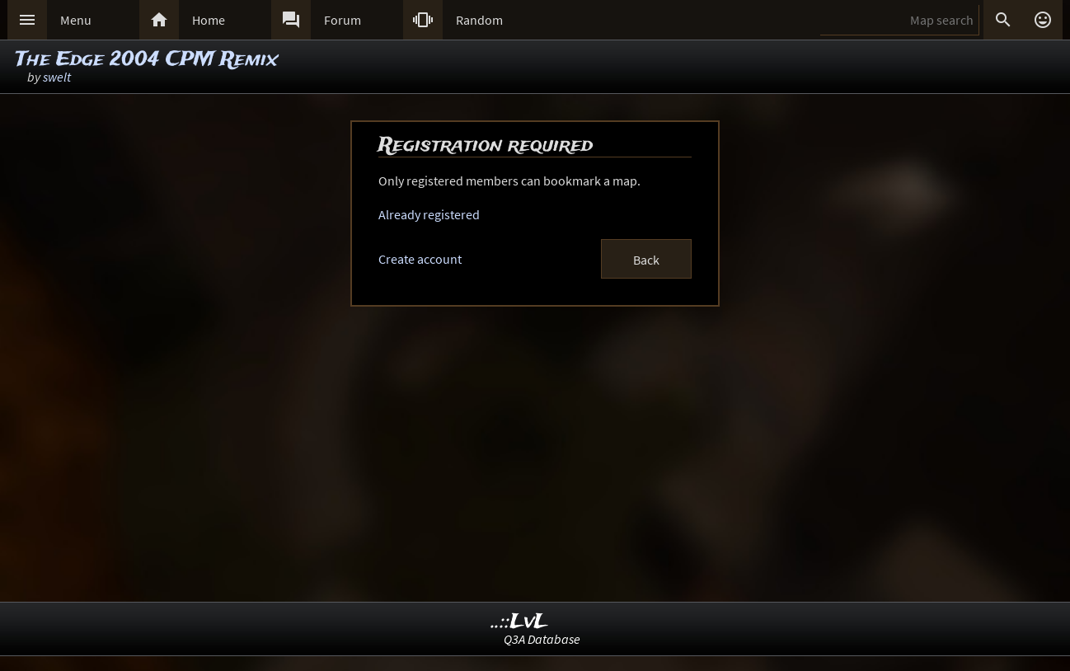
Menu (76, 20)
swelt (57, 76)
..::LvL (519, 622)
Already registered (429, 214)
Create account (420, 259)
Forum (342, 20)
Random (479, 20)
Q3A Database (542, 639)
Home (208, 20)
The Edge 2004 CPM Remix (147, 59)
